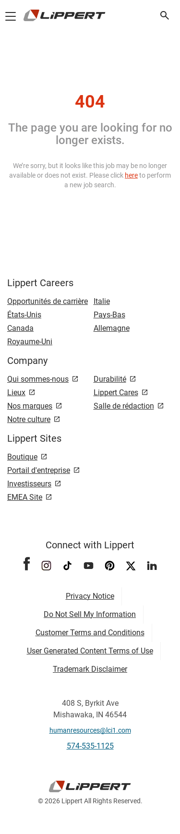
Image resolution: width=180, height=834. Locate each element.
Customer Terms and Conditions (90, 632)
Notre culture (28, 419)
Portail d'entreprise (38, 470)
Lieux (16, 392)
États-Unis (24, 314)
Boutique (22, 456)
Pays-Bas (109, 314)
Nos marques (29, 406)
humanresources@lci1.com (90, 730)
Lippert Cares (116, 392)
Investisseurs (29, 483)
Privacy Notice (90, 596)
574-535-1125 (90, 745)
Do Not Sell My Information (90, 614)
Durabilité (110, 379)
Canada (20, 328)
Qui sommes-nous (38, 379)
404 (90, 102)
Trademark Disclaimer (90, 669)
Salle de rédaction (124, 406)
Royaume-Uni (29, 341)
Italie (102, 301)
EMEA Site (24, 497)
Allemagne (112, 328)
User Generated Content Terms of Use (90, 650)
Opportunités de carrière (47, 301)
